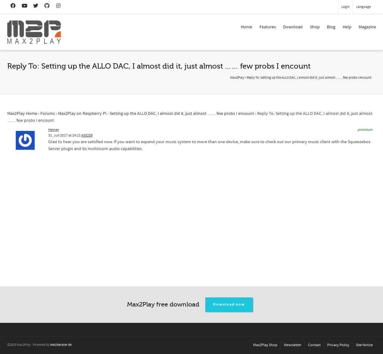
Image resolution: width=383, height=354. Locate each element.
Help (347, 27)
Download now (229, 304)
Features (267, 27)
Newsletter (292, 345)
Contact (314, 345)
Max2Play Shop (265, 345)
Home (246, 27)
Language (363, 7)
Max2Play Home (22, 113)
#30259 (87, 135)
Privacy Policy (338, 345)
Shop (315, 27)
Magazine (367, 27)
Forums (47, 113)
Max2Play (237, 78)
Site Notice (364, 345)
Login (345, 7)
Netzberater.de (61, 345)
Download (293, 27)
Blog (331, 27)
